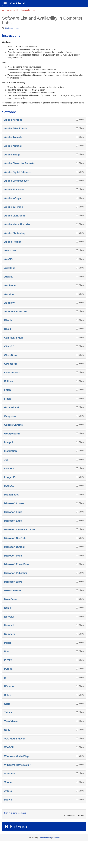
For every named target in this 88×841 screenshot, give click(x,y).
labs (17, 28)
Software (9, 28)
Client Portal (17, 3)
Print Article (15, 826)
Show (80, 120)
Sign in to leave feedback (15, 813)
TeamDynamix (45, 838)
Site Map (56, 838)
